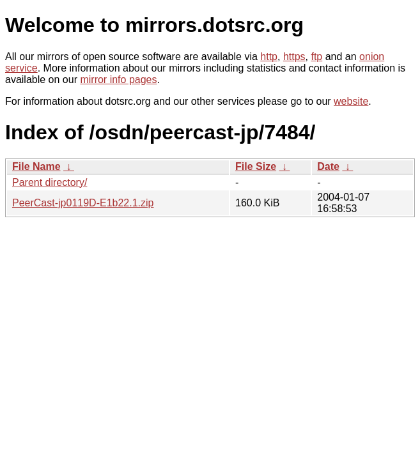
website (351, 101)
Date (328, 166)
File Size (255, 166)
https (294, 56)
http (268, 56)
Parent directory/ (49, 182)
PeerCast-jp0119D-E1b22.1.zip (82, 202)
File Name (36, 166)
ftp (316, 56)
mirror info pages (118, 79)
